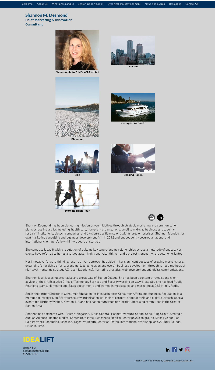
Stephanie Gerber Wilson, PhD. (178, 361)
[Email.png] (151, 217)
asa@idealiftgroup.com (36, 350)
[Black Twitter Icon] (181, 349)
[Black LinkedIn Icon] (167, 349)
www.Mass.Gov (145, 282)
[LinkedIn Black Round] (160, 217)
